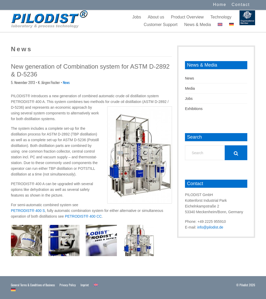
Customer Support (160, 24)
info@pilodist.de (210, 227)
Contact (240, 4)
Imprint (85, 285)
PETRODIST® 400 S (28, 211)
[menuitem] (220, 24)
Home (219, 4)
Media (190, 88)
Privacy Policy (67, 285)
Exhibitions (194, 109)
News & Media (197, 24)
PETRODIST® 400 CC (83, 216)
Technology (220, 17)
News (66, 82)
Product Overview (187, 17)
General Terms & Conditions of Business (33, 285)
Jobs (136, 17)
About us (156, 17)
